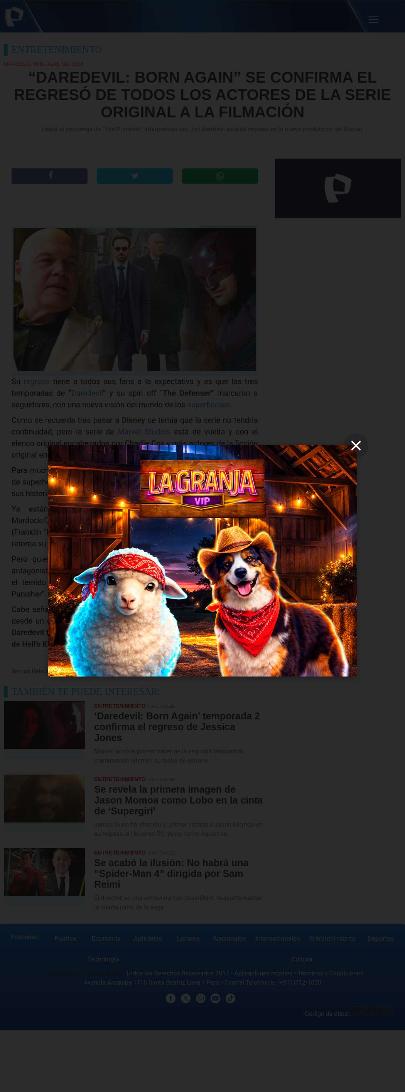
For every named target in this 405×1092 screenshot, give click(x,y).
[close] (356, 445)
